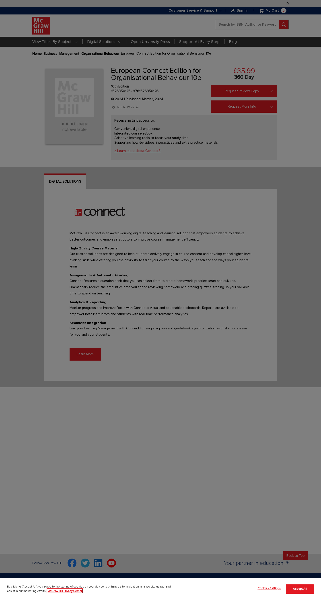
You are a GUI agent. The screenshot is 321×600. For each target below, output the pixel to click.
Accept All (300, 589)
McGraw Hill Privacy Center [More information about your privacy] (64, 591)
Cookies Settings (269, 588)
